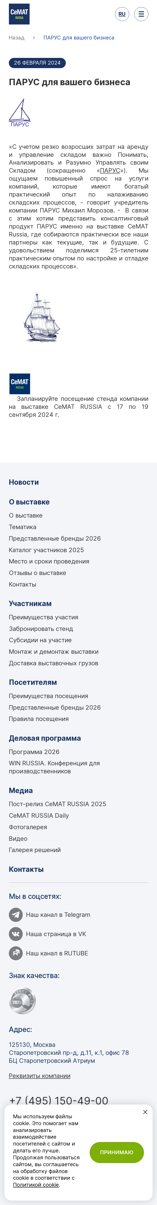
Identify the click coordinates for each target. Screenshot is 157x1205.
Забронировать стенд (41, 628)
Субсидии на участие (40, 640)
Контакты (22, 584)
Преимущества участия (43, 617)
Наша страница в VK (47, 934)
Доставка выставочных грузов (53, 663)
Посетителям (33, 682)
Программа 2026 (34, 752)
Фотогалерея (28, 827)
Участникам (30, 603)
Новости (24, 482)
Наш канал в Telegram (50, 915)
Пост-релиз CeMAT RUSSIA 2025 (57, 804)
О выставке (29, 502)
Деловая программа (45, 738)
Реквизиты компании (39, 1075)
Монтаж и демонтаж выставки (53, 651)
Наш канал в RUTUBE (48, 953)
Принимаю (116, 1152)
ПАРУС (110, 170)
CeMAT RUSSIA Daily (39, 815)
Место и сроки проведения (49, 561)
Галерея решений (35, 850)
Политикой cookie (36, 1184)
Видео (18, 838)
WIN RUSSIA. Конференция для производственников (54, 767)
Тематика (22, 527)
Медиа (21, 790)
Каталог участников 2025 (46, 550)
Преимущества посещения (48, 696)
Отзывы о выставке (37, 573)
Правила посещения (39, 719)
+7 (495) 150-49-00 (58, 1100)
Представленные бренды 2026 (55, 538)
